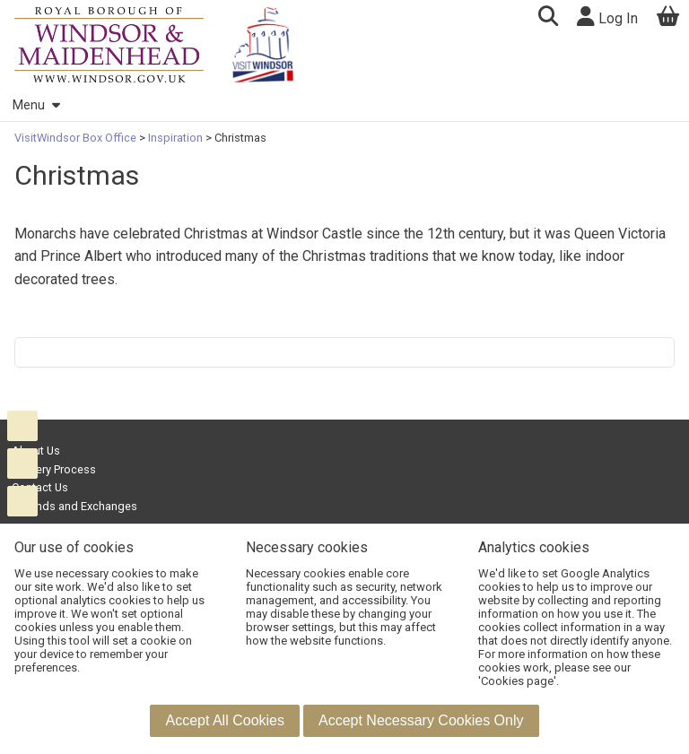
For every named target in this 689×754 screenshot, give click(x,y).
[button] (547, 18)
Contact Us (40, 487)
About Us (36, 450)
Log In (607, 16)
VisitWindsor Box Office (76, 137)
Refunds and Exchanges (74, 506)
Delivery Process (54, 469)
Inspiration (175, 137)
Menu (36, 105)
